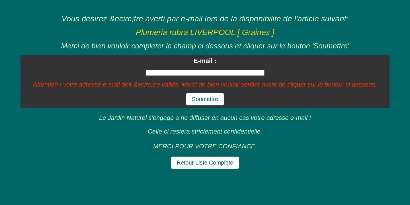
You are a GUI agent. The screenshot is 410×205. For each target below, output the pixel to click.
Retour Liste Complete (205, 162)
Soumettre (205, 99)
